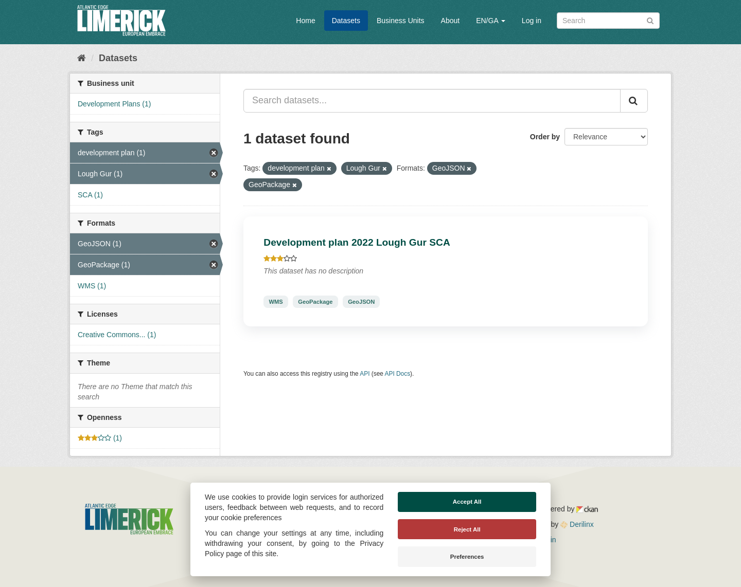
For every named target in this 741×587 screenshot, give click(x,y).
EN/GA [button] (490, 20)
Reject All (467, 529)
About (450, 20)
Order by (545, 137)
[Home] (81, 58)
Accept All (467, 502)
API (364, 373)
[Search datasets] (608, 20)
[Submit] (650, 19)
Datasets (346, 20)
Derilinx (577, 524)
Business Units (401, 20)
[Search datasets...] (432, 101)
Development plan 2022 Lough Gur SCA (356, 242)
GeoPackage (315, 302)
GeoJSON (361, 302)
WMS (276, 302)
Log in (531, 20)
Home (305, 20)
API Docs (398, 373)
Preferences (467, 557)
